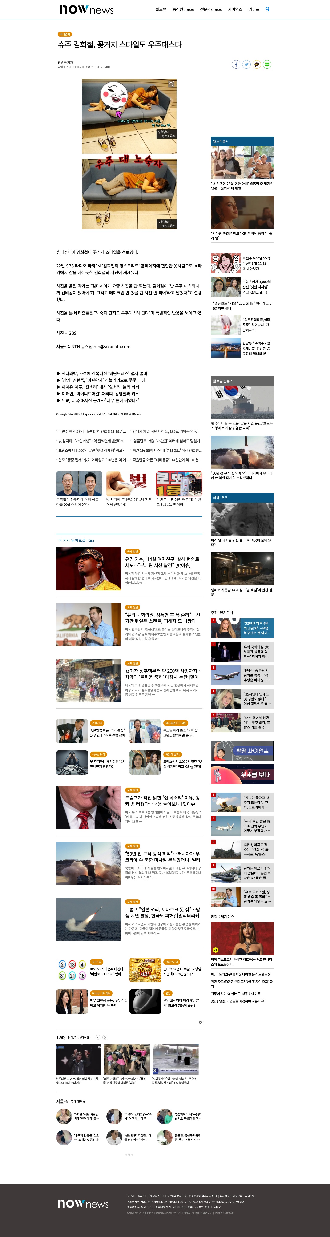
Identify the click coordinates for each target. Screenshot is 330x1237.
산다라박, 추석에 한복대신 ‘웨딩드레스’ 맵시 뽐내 (104, 373)
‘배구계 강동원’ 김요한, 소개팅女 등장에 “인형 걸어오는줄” (86, 1139)
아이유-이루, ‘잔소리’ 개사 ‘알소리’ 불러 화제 (100, 387)
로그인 (130, 1196)
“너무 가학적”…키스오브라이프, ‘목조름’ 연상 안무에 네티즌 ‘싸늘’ (125, 1081)
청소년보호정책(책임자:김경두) (200, 1196)
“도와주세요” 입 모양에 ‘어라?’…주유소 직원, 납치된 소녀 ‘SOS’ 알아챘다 (175, 1081)
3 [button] (132, 1155)
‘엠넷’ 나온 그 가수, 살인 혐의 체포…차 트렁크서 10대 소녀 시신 (77, 1081)
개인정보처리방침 (172, 1196)
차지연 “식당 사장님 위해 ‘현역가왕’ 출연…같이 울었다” (86, 1118)
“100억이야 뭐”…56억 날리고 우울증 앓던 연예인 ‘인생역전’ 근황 (188, 1118)
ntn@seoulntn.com (112, 346)
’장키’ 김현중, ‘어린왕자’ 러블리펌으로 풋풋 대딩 (103, 380)
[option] (77, 1066)
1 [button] (126, 1155)
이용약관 (155, 1196)
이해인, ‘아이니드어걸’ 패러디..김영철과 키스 (100, 394)
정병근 (62, 62)
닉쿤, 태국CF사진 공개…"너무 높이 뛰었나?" (100, 400)
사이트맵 (249, 1196)
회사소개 (142, 1196)
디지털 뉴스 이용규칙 (231, 1196)
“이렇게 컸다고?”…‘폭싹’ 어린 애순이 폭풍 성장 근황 (138, 1118)
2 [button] (129, 1155)
